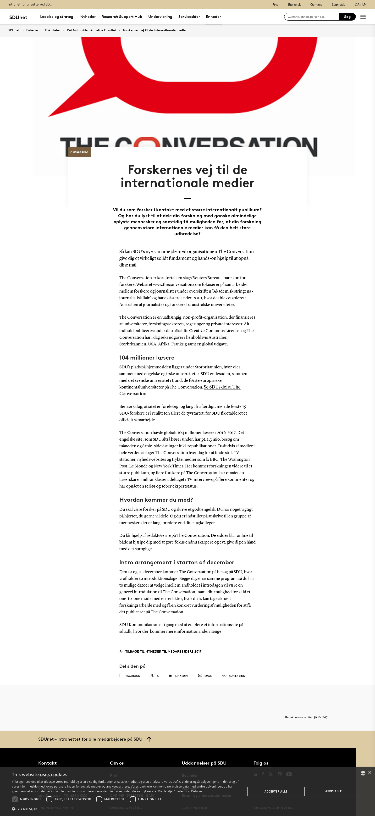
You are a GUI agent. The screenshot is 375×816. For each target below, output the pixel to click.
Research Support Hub (122, 16)
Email (205, 676)
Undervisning (160, 16)
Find (275, 4)
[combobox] (363, 773)
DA (357, 4)
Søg (347, 16)
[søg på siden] (313, 16)
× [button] (369, 773)
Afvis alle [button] (333, 791)
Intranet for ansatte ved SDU (30, 4)
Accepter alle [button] (276, 791)
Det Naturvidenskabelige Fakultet (91, 30)
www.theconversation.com (177, 285)
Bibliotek (294, 4)
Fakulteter (52, 30)
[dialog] (187, 791)
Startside (338, 4)
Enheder (213, 16)
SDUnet (13, 30)
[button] (125, 809)
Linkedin (178, 675)
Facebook (129, 675)
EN (364, 4)
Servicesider (189, 16)
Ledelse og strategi (57, 16)
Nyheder (88, 16)
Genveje (316, 4)
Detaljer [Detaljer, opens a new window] (196, 791)
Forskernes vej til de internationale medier (155, 30)
